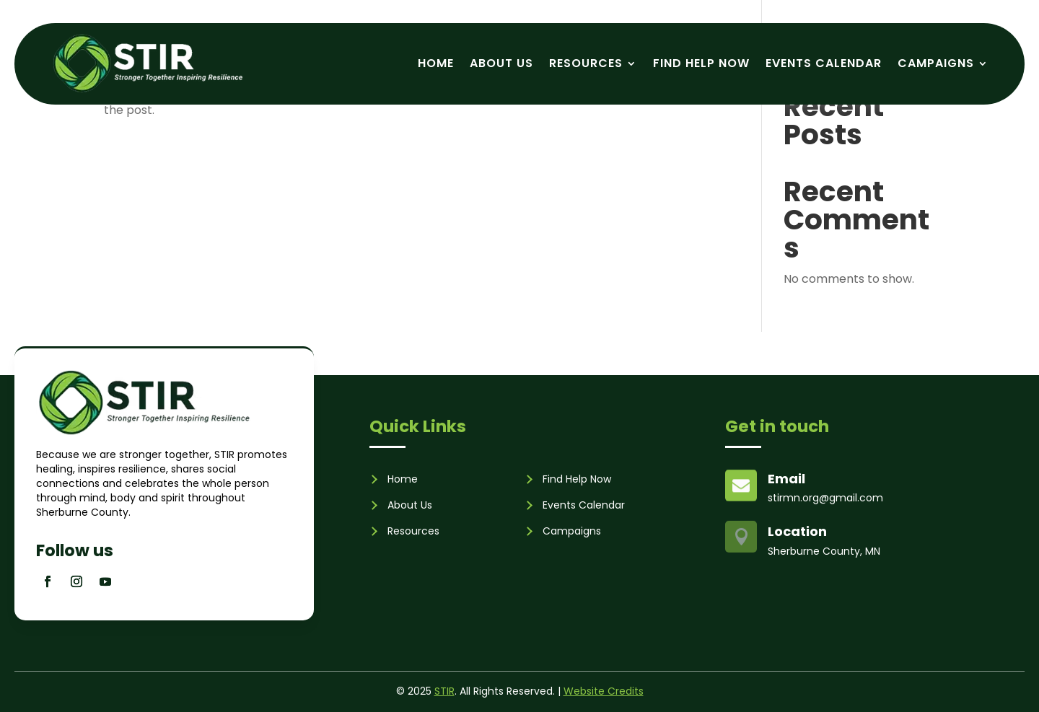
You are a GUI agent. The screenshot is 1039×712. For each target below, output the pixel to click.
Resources (586, 63)
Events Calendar (824, 63)
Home (436, 63)
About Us (501, 63)
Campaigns (936, 63)
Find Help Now (701, 63)
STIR (444, 691)
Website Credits (604, 691)
